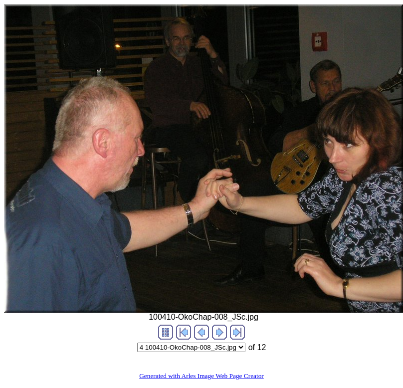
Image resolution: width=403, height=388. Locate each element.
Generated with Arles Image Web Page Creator (201, 376)
